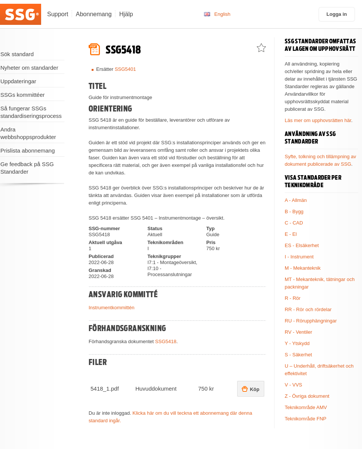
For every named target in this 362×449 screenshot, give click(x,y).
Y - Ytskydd (297, 343)
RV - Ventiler (298, 332)
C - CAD (294, 223)
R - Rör (293, 298)
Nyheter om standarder (29, 67)
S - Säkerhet (298, 354)
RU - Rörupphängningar (311, 321)
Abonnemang (94, 14)
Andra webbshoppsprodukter (28, 133)
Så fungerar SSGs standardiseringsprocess (31, 112)
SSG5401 (125, 69)
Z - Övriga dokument (307, 396)
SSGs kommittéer (22, 95)
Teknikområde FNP (306, 419)
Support (57, 14)
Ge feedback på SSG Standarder (27, 168)
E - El (291, 234)
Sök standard (17, 54)
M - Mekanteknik (303, 268)
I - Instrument (299, 257)
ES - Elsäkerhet (302, 245)
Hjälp (126, 14)
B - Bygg (294, 211)
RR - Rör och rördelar (308, 309)
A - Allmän (296, 200)
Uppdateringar (18, 81)
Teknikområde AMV (306, 407)
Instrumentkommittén (111, 307)
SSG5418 (165, 341)
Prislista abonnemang (27, 150)
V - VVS (293, 385)
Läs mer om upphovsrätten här (318, 120)
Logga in (337, 14)
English (222, 14)
